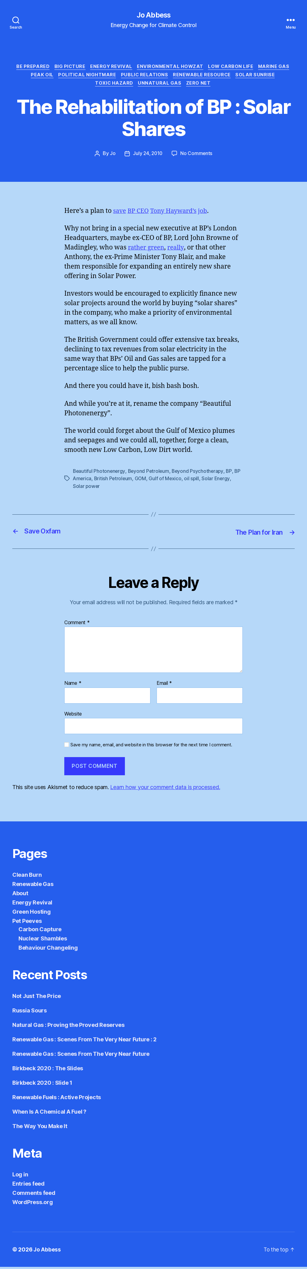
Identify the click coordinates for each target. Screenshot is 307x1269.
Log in (20, 1176)
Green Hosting (31, 914)
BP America (86, 481)
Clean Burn (27, 877)
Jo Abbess (153, 15)
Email (164, 685)
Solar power (86, 488)
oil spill (201, 481)
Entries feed (28, 1186)
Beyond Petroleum (150, 474)
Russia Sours (29, 1012)
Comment (77, 624)
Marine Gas (279, 67)
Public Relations (145, 77)
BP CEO (140, 214)
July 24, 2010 (147, 156)
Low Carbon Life (234, 67)
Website (73, 716)
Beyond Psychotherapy (200, 474)
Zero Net (200, 86)
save (120, 214)
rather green (147, 250)
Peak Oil (39, 77)
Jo (111, 156)
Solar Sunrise (259, 77)
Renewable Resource (204, 77)
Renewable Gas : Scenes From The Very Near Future (81, 1056)
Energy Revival (110, 67)
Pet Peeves (27, 923)
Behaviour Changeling (48, 950)
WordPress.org (32, 1204)
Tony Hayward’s (176, 214)
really (178, 250)
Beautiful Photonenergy (99, 474)
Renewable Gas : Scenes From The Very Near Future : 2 (84, 1041)
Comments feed (33, 1195)
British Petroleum (121, 481)
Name (72, 685)
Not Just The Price (36, 998)
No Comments (197, 156)
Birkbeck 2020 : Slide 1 (42, 1085)
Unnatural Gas (160, 86)
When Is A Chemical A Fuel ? (49, 1114)
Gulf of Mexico (174, 481)
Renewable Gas (33, 886)
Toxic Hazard (113, 86)
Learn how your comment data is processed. (165, 789)
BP (232, 474)
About (20, 895)
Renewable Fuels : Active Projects (56, 1099)
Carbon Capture (40, 931)
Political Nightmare (86, 77)
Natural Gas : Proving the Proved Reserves (68, 1027)
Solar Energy (225, 481)
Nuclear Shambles (42, 940)
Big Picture (67, 67)
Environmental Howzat (171, 67)
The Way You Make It (39, 1128)
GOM (149, 481)
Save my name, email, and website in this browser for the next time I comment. (151, 747)
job (208, 214)
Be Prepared (29, 67)
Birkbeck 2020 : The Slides (47, 1070)
